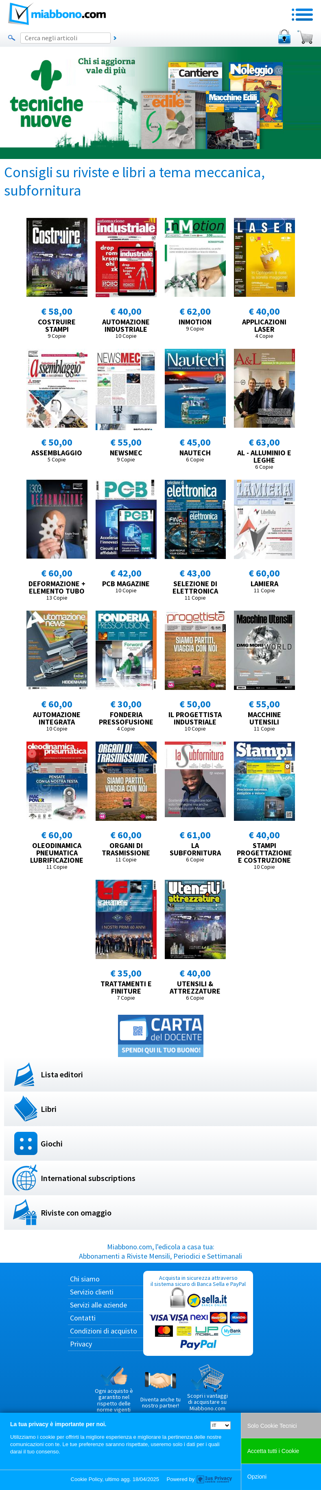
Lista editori (62, 1074)
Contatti (83, 1318)
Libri (49, 1109)
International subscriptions (88, 1178)
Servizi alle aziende (98, 1304)
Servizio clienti (92, 1291)
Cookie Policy (87, 1479)
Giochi (52, 1143)
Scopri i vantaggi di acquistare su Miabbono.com (207, 1388)
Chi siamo (85, 1278)
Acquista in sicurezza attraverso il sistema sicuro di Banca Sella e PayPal (198, 1313)
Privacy (81, 1344)
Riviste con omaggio (76, 1212)
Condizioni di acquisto (103, 1331)
